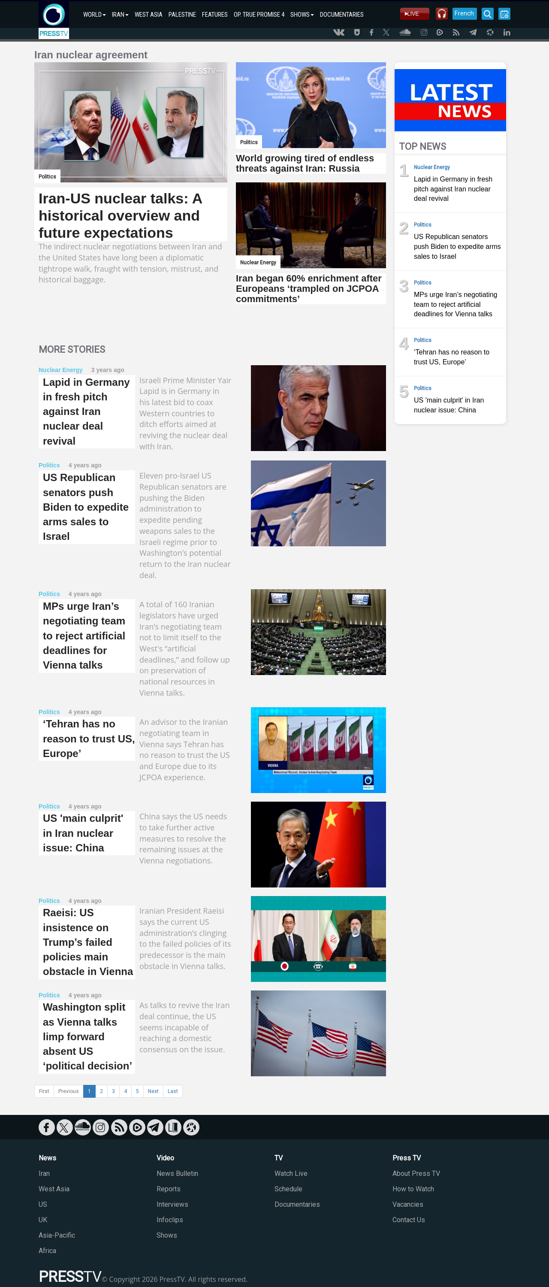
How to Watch (413, 1189)
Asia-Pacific (57, 1235)
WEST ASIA (149, 14)
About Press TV (416, 1173)
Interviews (172, 1204)
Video (165, 1158)
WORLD (94, 14)
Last (173, 1091)
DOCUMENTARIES (342, 14)
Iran (44, 1173)
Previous (68, 1091)
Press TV (406, 1158)
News (47, 1158)
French (464, 13)
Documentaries (297, 1204)
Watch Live (291, 1173)
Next (153, 1091)
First (44, 1091)
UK (43, 1220)
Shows (167, 1235)
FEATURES (215, 14)
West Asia (54, 1189)
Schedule (288, 1189)
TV (278, 1158)
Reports (169, 1189)
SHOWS (302, 14)
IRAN (120, 14)
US (43, 1204)
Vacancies (407, 1204)
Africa (47, 1251)
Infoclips (170, 1220)
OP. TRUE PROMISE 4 (259, 14)
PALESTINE (182, 14)
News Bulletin (177, 1173)
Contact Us (408, 1220)
